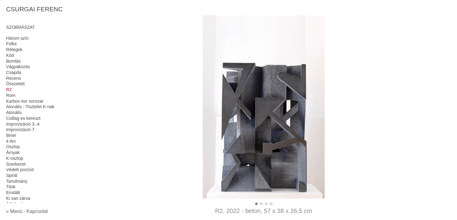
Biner (11, 135)
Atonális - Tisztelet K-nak (30, 106)
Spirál (11, 175)
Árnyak (13, 152)
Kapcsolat (37, 211)
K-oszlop (14, 158)
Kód (10, 55)
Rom (10, 95)
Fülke (11, 43)
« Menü (14, 211)
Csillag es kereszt (23, 118)
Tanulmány (16, 181)
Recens (13, 78)
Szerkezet (16, 164)
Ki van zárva (18, 198)
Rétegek (14, 49)
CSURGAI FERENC (34, 9)
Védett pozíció (20, 169)
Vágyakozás (18, 66)
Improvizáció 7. (21, 129)
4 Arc (11, 141)
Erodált (13, 192)
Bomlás (13, 61)
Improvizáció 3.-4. (23, 124)
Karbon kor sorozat (24, 101)
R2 (9, 89)
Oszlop (13, 146)
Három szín (17, 38)
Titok (11, 186)
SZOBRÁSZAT (20, 27)
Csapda (13, 72)
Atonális (14, 112)
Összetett (15, 83)
